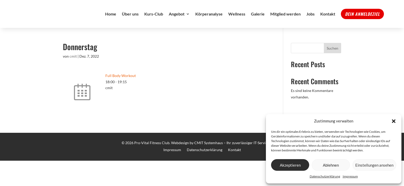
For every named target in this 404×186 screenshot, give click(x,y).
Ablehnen (331, 165)
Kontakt (327, 19)
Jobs (310, 19)
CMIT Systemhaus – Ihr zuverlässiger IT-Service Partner (238, 154)
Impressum (350, 176)
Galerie (258, 19)
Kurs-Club (153, 19)
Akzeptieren (290, 165)
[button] (393, 121)
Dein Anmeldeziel (362, 20)
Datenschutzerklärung (325, 176)
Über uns (130, 19)
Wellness (236, 19)
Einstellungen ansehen (374, 165)
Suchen (332, 59)
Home (110, 19)
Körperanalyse (209, 19)
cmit (73, 67)
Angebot (176, 19)
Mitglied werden (285, 19)
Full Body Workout (120, 87)
